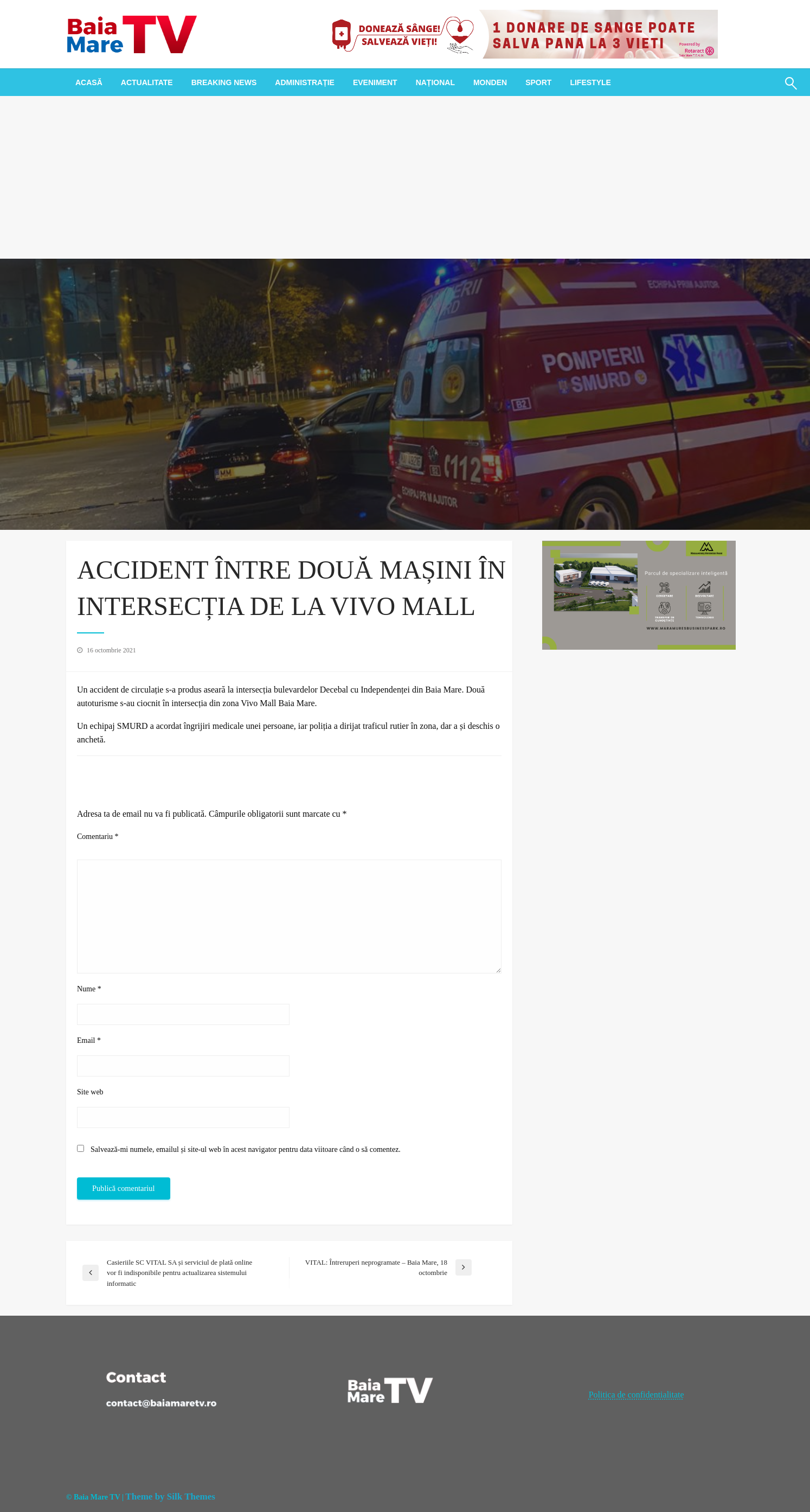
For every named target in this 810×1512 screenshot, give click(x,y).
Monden (490, 82)
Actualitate (147, 82)
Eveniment (375, 82)
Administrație (305, 82)
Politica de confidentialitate (636, 1394)
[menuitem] (89, 82)
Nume (89, 989)
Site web (90, 1092)
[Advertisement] (405, 177)
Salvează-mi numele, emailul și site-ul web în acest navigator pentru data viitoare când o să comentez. (246, 1149)
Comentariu (98, 836)
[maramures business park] (639, 594)
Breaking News (224, 82)
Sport (538, 82)
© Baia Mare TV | (95, 1497)
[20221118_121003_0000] (520, 33)
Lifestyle (590, 82)
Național (435, 82)
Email (89, 1040)
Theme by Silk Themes (170, 1496)
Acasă (88, 82)
